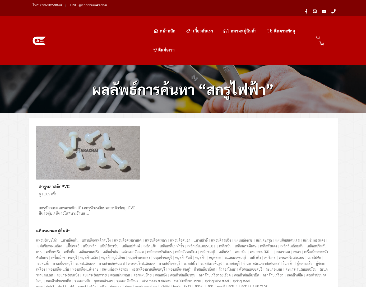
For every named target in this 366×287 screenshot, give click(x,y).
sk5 (72, 252)
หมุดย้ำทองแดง (139, 223)
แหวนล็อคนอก (180, 205)
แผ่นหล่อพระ (244, 205)
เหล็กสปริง (53, 217)
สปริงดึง (255, 223)
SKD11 (233, 252)
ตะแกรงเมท (274, 234)
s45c (103, 252)
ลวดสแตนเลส (86, 229)
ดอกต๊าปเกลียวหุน (183, 240)
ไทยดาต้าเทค (324, 273)
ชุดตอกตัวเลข (103, 246)
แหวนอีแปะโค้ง (47, 205)
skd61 (50, 252)
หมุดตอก (215, 223)
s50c (93, 252)
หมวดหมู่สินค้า (211, 20)
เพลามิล (241, 217)
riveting (116, 252)
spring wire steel (217, 246)
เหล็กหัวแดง (268, 211)
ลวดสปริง (190, 229)
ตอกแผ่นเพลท (120, 240)
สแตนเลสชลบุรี (236, 223)
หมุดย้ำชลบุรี (163, 223)
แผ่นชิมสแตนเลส (288, 205)
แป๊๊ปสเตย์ (73, 211)
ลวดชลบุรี (233, 229)
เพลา (297, 217)
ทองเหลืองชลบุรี (180, 234)
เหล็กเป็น (225, 211)
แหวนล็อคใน (70, 205)
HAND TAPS (259, 252)
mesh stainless (146, 252)
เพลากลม (283, 217)
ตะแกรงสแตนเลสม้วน (301, 234)
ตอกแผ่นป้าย (143, 240)
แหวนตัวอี (201, 205)
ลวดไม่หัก (314, 223)
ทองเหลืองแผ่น (59, 234)
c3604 (165, 252)
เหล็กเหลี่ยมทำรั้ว (172, 211)
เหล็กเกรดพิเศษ (246, 211)
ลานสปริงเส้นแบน (291, 223)
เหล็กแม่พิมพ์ (131, 211)
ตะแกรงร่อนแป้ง (68, 240)
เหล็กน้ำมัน (110, 217)
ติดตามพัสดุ (253, 20)
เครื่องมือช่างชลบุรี (64, 223)
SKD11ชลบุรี (216, 252)
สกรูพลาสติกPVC (54, 151)
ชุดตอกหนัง (83, 246)
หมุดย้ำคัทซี (183, 223)
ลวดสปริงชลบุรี (169, 229)
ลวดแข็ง (44, 229)
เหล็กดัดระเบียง (186, 217)
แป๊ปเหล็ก (90, 211)
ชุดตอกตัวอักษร (127, 246)
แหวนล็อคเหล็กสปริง (96, 205)
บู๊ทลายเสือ (305, 229)
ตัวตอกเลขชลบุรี (250, 234)
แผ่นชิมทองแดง (314, 205)
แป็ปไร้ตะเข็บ (109, 211)
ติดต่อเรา (287, 20)
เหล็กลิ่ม (70, 217)
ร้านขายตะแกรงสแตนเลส (261, 229)
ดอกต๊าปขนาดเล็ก (58, 246)
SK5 (244, 252)
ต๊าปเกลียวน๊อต (204, 234)
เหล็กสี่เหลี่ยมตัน (292, 211)
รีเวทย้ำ (288, 229)
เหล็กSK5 (225, 217)
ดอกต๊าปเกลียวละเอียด (215, 240)
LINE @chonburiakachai (88, 5)
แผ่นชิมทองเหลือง (50, 211)
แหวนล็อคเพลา (156, 205)
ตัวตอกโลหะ (227, 234)
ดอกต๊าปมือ (295, 240)
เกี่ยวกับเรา (170, 20)
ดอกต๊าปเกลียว (273, 240)
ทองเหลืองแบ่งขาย (86, 234)
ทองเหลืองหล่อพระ (115, 234)
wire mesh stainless (156, 246)
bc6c (177, 252)
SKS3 (187, 252)
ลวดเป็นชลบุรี (62, 229)
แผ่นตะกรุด (264, 205)
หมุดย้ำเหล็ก (89, 223)
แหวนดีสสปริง (221, 205)
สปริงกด (270, 223)
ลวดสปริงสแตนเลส (142, 229)
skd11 (62, 252)
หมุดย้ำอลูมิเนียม (113, 223)
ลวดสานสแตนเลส (112, 229)
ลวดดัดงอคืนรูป (212, 229)
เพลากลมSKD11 (261, 217)
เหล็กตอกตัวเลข (133, 217)
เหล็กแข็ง (150, 211)
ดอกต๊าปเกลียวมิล (247, 240)
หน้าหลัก (136, 20)
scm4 (82, 252)
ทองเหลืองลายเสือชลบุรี (148, 234)
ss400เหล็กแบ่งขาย (187, 246)
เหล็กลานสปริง (89, 217)
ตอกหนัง (161, 240)
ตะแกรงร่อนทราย (95, 240)
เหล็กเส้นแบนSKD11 (202, 211)
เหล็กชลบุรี (208, 217)
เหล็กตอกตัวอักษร (159, 217)
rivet (128, 252)
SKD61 (199, 252)
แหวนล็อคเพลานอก (128, 205)
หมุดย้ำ (201, 223)
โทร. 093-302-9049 (47, 5)
